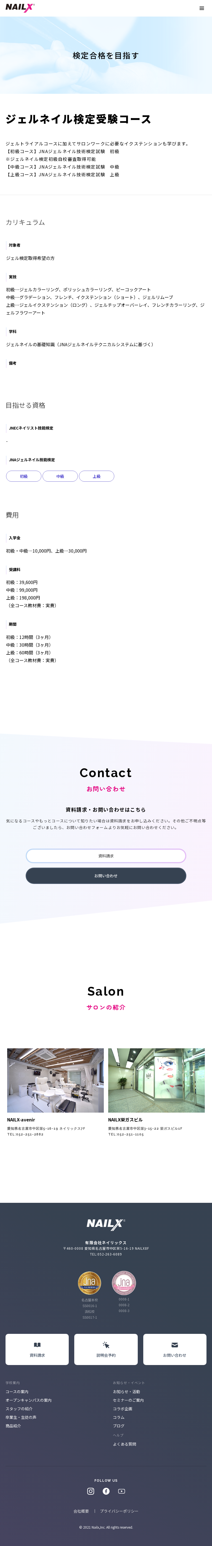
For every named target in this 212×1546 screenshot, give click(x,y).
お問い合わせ (106, 875)
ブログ (118, 1425)
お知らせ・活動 (126, 1391)
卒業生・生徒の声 (21, 1417)
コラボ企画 (122, 1408)
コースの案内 (17, 1391)
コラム (118, 1417)
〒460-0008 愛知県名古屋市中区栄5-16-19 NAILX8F (106, 1248)
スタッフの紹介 (19, 1408)
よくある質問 (124, 1444)
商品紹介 (13, 1425)
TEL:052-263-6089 (106, 1254)
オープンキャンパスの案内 (29, 1400)
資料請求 (106, 856)
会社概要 (81, 1511)
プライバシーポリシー (119, 1511)
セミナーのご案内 (128, 1400)
